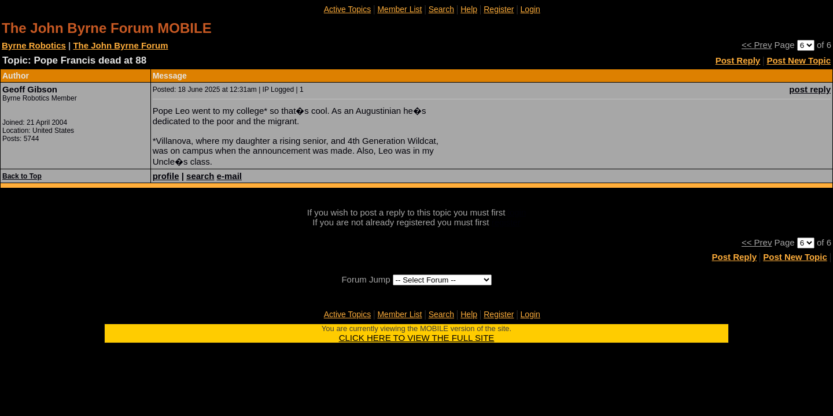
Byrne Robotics (34, 45)
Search (441, 9)
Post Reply (738, 60)
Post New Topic (798, 60)
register (506, 222)
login (517, 212)
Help (468, 9)
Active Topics (347, 9)
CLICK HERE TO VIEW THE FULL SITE (417, 338)
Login (530, 9)
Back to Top (22, 176)
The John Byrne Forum (120, 45)
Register (499, 9)
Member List (399, 9)
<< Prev (757, 45)
